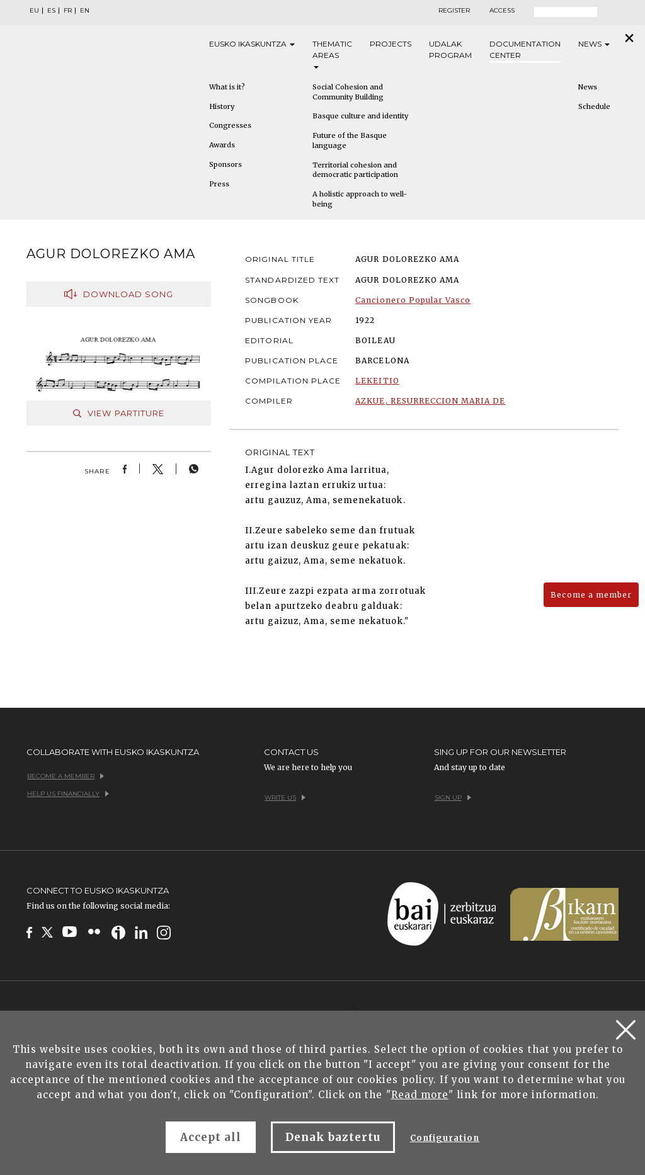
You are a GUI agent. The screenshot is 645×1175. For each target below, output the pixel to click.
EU (34, 11)
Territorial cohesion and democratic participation (355, 170)
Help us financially (68, 794)
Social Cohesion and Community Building (348, 91)
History (221, 106)
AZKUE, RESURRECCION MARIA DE (430, 401)
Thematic (332, 54)
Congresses (230, 125)
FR (68, 11)
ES (51, 11)
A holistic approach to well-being (359, 199)
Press (219, 183)
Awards (222, 144)
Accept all (210, 1137)
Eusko (252, 44)
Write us (285, 797)
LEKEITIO (377, 380)
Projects (390, 43)
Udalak (450, 50)
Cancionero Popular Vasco (413, 300)
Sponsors (225, 164)
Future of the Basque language (349, 140)
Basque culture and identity (360, 115)
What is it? (227, 86)
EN (84, 11)
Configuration (445, 1138)
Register (454, 11)
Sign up (453, 797)
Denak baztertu (332, 1137)
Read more (419, 1095)
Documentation (525, 50)
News (594, 43)
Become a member (591, 594)
